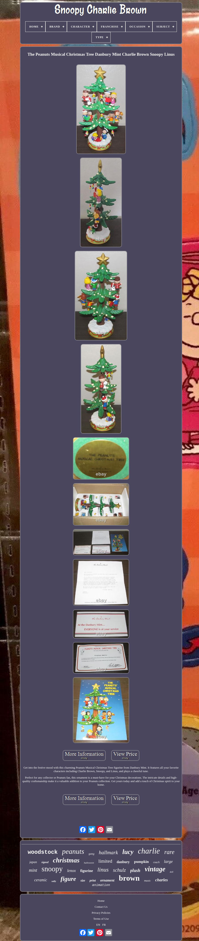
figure (68, 878)
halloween (89, 862)
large (168, 861)
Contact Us (101, 906)
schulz (119, 870)
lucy (127, 851)
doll (171, 872)
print (93, 880)
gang (91, 853)
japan (33, 862)
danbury (123, 862)
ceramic (40, 880)
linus (103, 869)
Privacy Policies (101, 912)
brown (129, 878)
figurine (86, 871)
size (82, 880)
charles (161, 880)
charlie (149, 851)
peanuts (73, 851)
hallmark (108, 852)
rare (169, 852)
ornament (107, 880)
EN (98, 924)
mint (33, 870)
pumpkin (141, 862)
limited (105, 861)
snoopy (52, 869)
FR (104, 924)
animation (101, 885)
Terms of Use (101, 918)
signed (45, 862)
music (147, 880)
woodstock (43, 852)
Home (101, 900)
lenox (71, 870)
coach (156, 862)
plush (135, 870)
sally (53, 881)
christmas (66, 860)
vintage (155, 869)
